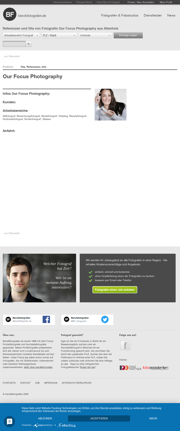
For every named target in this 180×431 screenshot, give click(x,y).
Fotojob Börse (84, 2)
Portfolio (8, 67)
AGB (37, 383)
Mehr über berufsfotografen (38, 367)
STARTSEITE (9, 383)
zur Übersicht (11, 56)
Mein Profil (166, 2)
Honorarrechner (63, 2)
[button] (21, 35)
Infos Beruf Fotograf (108, 2)
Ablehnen (45, 418)
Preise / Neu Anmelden (141, 2)
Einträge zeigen (128, 35)
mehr (153, 418)
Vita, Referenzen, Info (33, 67)
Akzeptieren (99, 418)
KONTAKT (25, 383)
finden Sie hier (87, 367)
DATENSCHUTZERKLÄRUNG (76, 383)
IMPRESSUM (50, 383)
